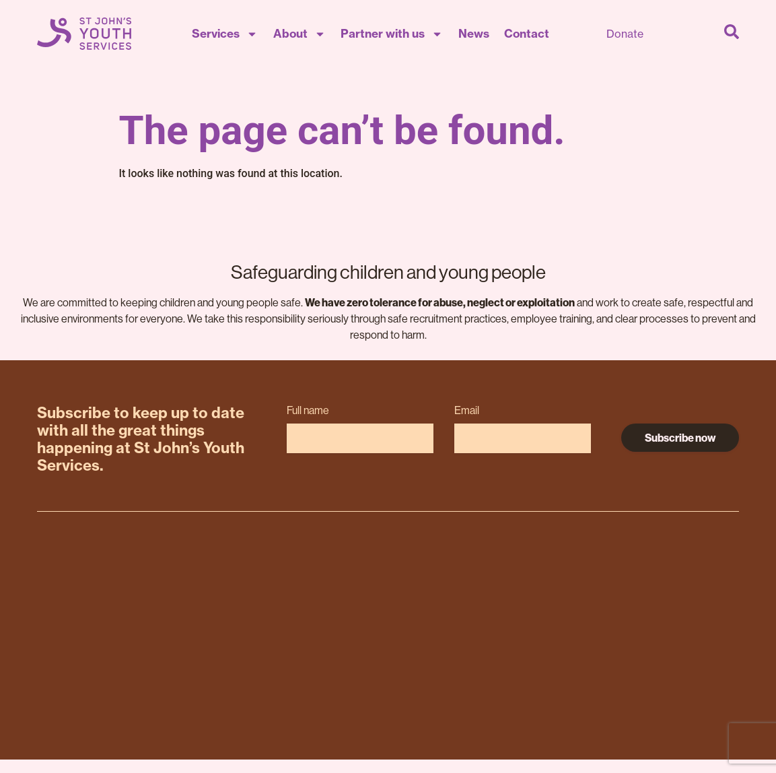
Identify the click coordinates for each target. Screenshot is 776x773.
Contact (526, 33)
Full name (308, 410)
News (473, 33)
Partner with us (392, 34)
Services (225, 34)
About (299, 34)
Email (466, 410)
